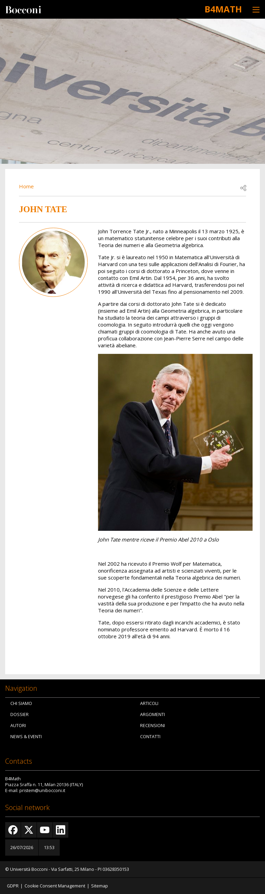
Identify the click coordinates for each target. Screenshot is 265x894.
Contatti (150, 737)
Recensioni (152, 725)
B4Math (223, 9)
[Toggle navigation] (256, 9)
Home (26, 186)
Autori (18, 725)
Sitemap (99, 886)
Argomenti (152, 714)
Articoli (149, 703)
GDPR (13, 886)
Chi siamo (21, 703)
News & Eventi (26, 737)
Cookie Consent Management (54, 886)
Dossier (19, 714)
